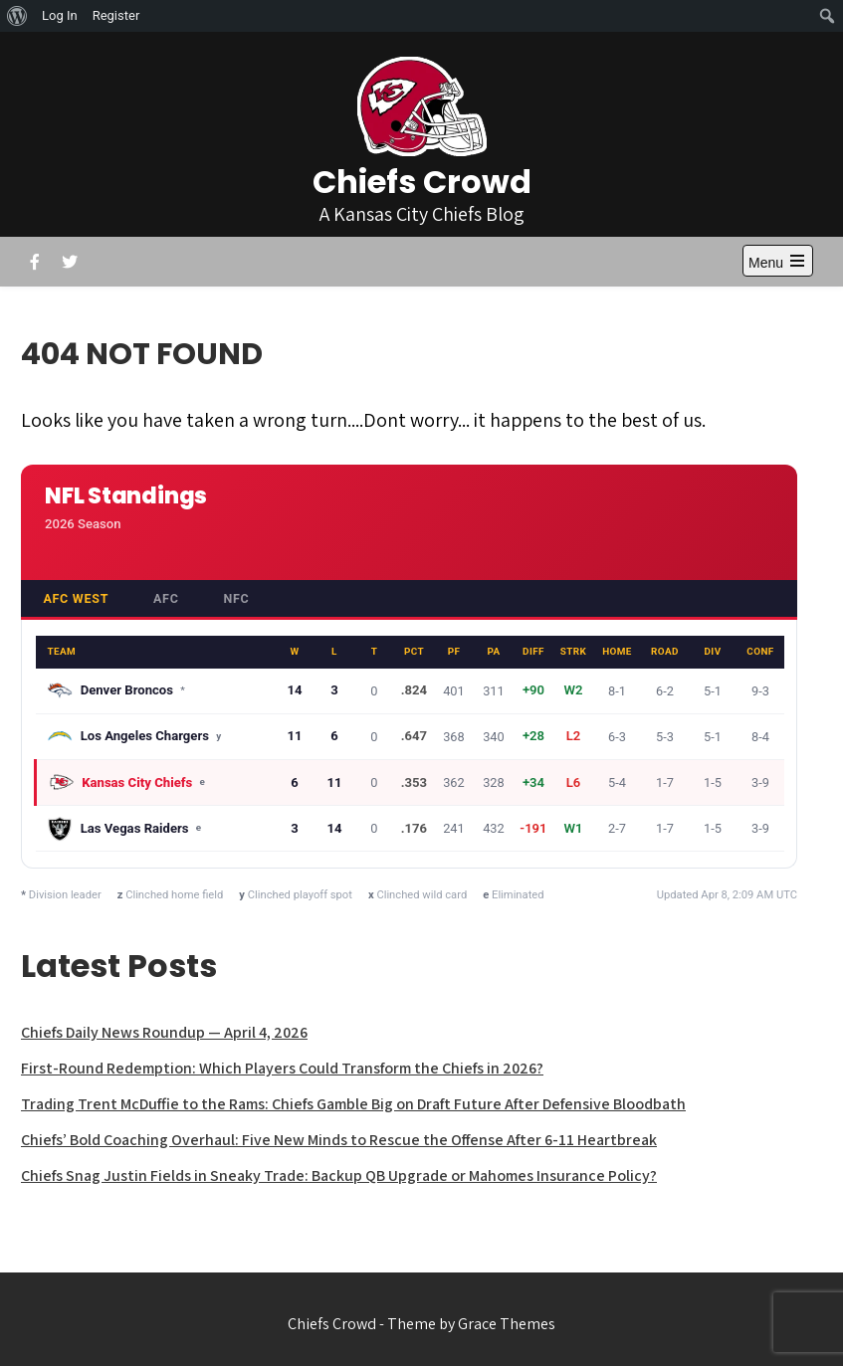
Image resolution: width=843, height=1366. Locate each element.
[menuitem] (17, 16)
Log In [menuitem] (60, 15)
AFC (166, 598)
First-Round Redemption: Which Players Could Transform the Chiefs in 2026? (282, 1068)
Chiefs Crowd (422, 181)
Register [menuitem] (116, 15)
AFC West (75, 598)
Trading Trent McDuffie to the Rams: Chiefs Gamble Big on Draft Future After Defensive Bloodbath (353, 1103)
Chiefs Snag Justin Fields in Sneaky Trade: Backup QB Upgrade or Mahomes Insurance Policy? (339, 1175)
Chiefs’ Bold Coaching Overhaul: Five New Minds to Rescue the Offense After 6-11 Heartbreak (339, 1139)
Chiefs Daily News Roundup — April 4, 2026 (164, 1032)
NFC (236, 598)
